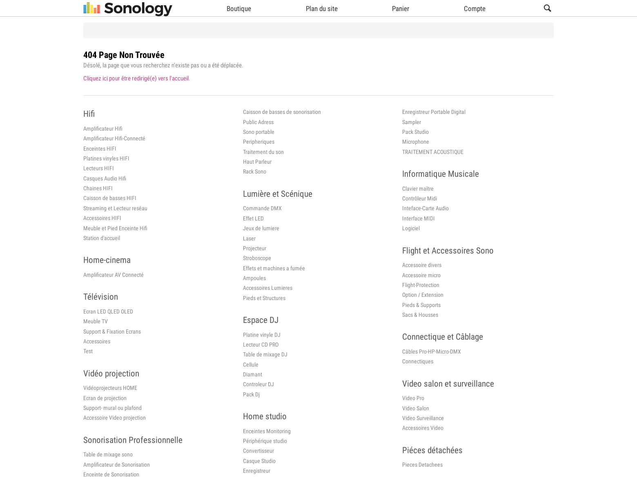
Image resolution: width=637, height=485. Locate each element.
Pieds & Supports (421, 305)
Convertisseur (258, 450)
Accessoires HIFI (102, 218)
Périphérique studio (265, 441)
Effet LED (253, 218)
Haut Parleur (257, 161)
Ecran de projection (105, 398)
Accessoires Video (422, 428)
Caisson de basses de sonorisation (282, 112)
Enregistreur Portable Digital (434, 112)
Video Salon (415, 408)
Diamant (252, 374)
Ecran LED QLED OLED (108, 311)
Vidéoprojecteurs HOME (110, 388)
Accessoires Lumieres (267, 288)
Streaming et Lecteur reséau (115, 208)
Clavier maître (418, 188)
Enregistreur (256, 470)
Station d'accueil (101, 238)
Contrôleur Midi (419, 198)
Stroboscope (257, 258)
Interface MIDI (418, 218)
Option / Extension (422, 294)
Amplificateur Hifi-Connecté (114, 138)
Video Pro (413, 398)
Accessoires (96, 341)
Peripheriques (258, 141)
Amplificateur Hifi (102, 128)
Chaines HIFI (98, 188)
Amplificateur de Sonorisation (116, 464)
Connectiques (417, 361)
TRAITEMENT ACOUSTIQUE (432, 152)
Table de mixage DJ (265, 354)
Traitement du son (263, 152)
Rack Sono (254, 171)
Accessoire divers (421, 265)
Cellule (250, 364)
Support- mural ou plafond (112, 408)
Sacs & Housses (420, 314)
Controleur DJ (258, 384)
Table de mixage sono (108, 454)
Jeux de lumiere (261, 228)
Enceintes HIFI (99, 148)
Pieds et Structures (264, 298)
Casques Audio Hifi (104, 178)
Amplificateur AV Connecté (113, 274)
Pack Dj (251, 394)
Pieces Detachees (422, 464)
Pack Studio (415, 132)
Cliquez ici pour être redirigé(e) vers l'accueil (136, 78)
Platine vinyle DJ (262, 334)
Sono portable (258, 132)
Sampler (411, 122)
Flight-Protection (420, 285)
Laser (249, 238)
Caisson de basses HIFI (109, 198)
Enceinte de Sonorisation (111, 474)
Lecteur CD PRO (260, 344)
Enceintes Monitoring (267, 431)
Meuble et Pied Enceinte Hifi (115, 228)
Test (88, 351)
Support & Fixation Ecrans (112, 331)
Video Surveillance (423, 418)
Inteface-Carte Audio (425, 208)
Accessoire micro (421, 275)
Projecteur (254, 248)
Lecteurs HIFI (98, 168)
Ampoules (254, 278)
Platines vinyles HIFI (106, 158)
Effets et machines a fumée (274, 268)
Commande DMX (262, 208)
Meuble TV (95, 321)
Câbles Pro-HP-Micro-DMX (431, 351)
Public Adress (258, 122)
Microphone (415, 141)
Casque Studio (259, 461)
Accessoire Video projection (114, 417)
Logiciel (411, 228)
